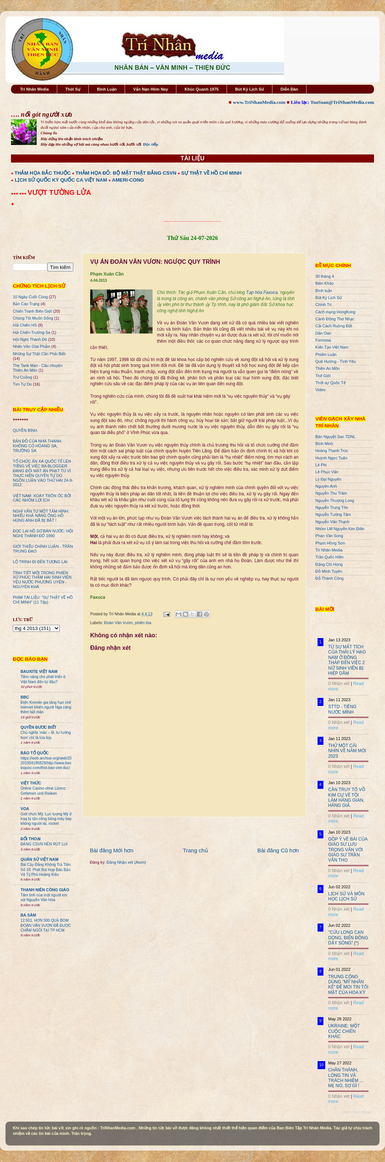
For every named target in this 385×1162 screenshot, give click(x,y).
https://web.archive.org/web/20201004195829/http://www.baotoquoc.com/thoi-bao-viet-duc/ (46, 763)
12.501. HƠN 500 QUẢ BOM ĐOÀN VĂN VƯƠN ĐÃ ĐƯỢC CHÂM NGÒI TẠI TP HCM (46, 925)
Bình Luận (107, 89)
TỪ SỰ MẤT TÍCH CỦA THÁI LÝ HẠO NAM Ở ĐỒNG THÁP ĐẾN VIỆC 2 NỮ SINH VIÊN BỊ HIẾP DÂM (347, 660)
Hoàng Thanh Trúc (331, 450)
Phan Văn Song (329, 535)
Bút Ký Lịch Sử (249, 89)
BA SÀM (28, 915)
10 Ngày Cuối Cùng (30, 297)
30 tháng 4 (324, 276)
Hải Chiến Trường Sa (31, 332)
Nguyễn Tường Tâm (333, 514)
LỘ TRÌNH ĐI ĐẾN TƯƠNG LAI (40, 562)
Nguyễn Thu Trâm (331, 493)
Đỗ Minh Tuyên (328, 571)
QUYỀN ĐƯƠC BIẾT (38, 727)
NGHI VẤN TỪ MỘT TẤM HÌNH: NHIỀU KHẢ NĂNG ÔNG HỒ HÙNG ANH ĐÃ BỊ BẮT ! (41, 516)
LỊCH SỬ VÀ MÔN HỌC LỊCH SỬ (346, 896)
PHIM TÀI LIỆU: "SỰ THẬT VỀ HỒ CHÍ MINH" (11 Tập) (43, 599)
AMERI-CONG (128, 180)
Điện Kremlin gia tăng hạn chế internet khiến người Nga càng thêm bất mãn (46, 707)
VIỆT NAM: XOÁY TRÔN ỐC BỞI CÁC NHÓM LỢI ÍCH (42, 498)
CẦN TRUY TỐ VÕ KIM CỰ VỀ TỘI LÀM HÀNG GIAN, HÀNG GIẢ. (346, 797)
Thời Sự (72, 89)
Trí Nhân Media (34, 89)
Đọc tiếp (150, 144)
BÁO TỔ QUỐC (35, 753)
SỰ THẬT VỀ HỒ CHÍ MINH (211, 173)
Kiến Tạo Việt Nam (331, 347)
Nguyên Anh (326, 486)
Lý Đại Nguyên (328, 479)
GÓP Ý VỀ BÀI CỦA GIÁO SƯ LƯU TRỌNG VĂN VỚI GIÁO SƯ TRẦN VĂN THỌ (347, 850)
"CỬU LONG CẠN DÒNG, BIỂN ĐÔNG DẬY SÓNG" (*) (348, 938)
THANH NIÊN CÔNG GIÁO (45, 890)
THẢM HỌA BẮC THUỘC (43, 173)
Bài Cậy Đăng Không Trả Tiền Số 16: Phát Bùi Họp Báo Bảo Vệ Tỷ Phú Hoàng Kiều (46, 870)
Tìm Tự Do (22, 384)
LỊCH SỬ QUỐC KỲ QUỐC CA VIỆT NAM (61, 180)
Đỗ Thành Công (329, 578)
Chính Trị (323, 304)
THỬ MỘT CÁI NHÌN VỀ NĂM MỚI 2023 (347, 751)
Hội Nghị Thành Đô (30, 339)
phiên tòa (143, 622)
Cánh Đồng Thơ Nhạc (334, 319)
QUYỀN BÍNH (25, 430)
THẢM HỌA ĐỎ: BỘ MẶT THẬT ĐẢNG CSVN (126, 173)
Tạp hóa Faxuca (262, 292)
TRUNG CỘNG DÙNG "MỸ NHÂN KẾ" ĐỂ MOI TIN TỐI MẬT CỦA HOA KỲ (348, 984)
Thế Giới (323, 376)
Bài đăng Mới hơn (111, 850)
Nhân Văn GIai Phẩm (31, 346)
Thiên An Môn (327, 368)
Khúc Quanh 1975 (201, 89)
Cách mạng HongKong (335, 312)
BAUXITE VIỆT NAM (39, 671)
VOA (25, 808)
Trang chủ (195, 850)
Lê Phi (321, 465)
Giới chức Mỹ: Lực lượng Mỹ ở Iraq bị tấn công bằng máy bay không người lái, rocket (46, 819)
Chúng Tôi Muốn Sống (33, 318)
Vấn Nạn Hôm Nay (150, 89)
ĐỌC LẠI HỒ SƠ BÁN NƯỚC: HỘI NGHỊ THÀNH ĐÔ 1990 (43, 533)
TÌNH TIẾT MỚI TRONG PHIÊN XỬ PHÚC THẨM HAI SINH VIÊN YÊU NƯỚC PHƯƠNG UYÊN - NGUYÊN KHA (42, 580)
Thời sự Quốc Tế (330, 382)
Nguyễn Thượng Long (334, 500)
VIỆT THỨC (31, 783)
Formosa (323, 340)
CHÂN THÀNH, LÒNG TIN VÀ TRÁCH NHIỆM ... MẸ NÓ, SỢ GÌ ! (345, 1077)
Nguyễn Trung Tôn (331, 507)
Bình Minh (324, 443)
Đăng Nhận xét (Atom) (126, 862)
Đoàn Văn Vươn (118, 622)
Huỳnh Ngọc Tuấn (331, 458)
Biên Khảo (324, 283)
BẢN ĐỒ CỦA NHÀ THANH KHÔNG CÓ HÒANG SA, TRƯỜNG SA (37, 446)
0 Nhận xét (338, 683)
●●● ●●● (19, 193)
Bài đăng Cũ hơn (278, 850)
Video (320, 389)
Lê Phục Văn (326, 472)
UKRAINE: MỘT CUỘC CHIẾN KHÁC (344, 1031)
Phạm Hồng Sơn (330, 543)
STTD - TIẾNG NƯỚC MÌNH (342, 709)
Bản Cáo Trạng (26, 304)
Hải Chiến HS (25, 325)
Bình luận (323, 290)
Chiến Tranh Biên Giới (32, 311)
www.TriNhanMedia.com (259, 102)
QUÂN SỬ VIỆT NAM (39, 859)
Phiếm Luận (326, 354)
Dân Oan (323, 333)
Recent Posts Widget (356, 1112)
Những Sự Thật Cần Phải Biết (39, 353)
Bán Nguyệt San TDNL (335, 436)
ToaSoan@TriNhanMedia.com (342, 102)
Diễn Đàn (289, 89)
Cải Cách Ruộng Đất (333, 326)
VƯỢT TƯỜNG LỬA (59, 192)
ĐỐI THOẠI (31, 839)
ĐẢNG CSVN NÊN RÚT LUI (44, 844)
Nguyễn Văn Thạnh (332, 522)
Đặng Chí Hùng (328, 564)
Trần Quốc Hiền (329, 557)
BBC (25, 697)
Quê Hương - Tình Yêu (335, 361)
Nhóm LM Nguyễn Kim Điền (339, 529)
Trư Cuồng (22, 377)
